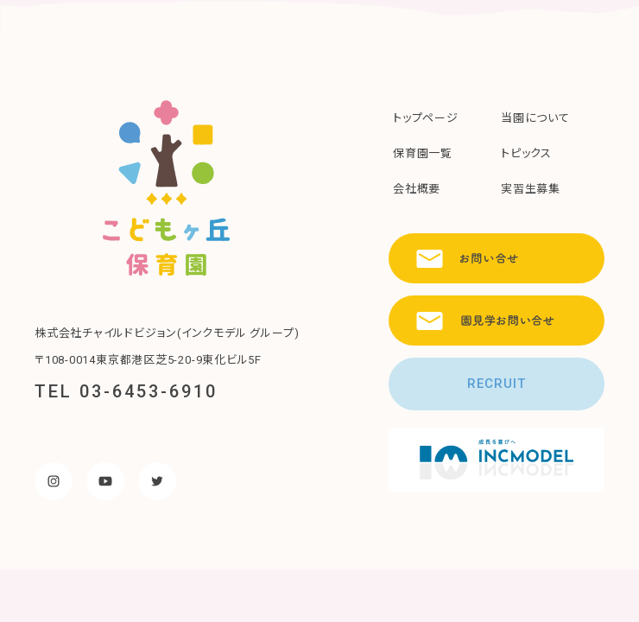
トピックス (526, 153)
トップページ (426, 117)
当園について (535, 117)
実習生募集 (530, 188)
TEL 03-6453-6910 (126, 391)
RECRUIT (496, 383)
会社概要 (416, 188)
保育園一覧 (422, 153)
